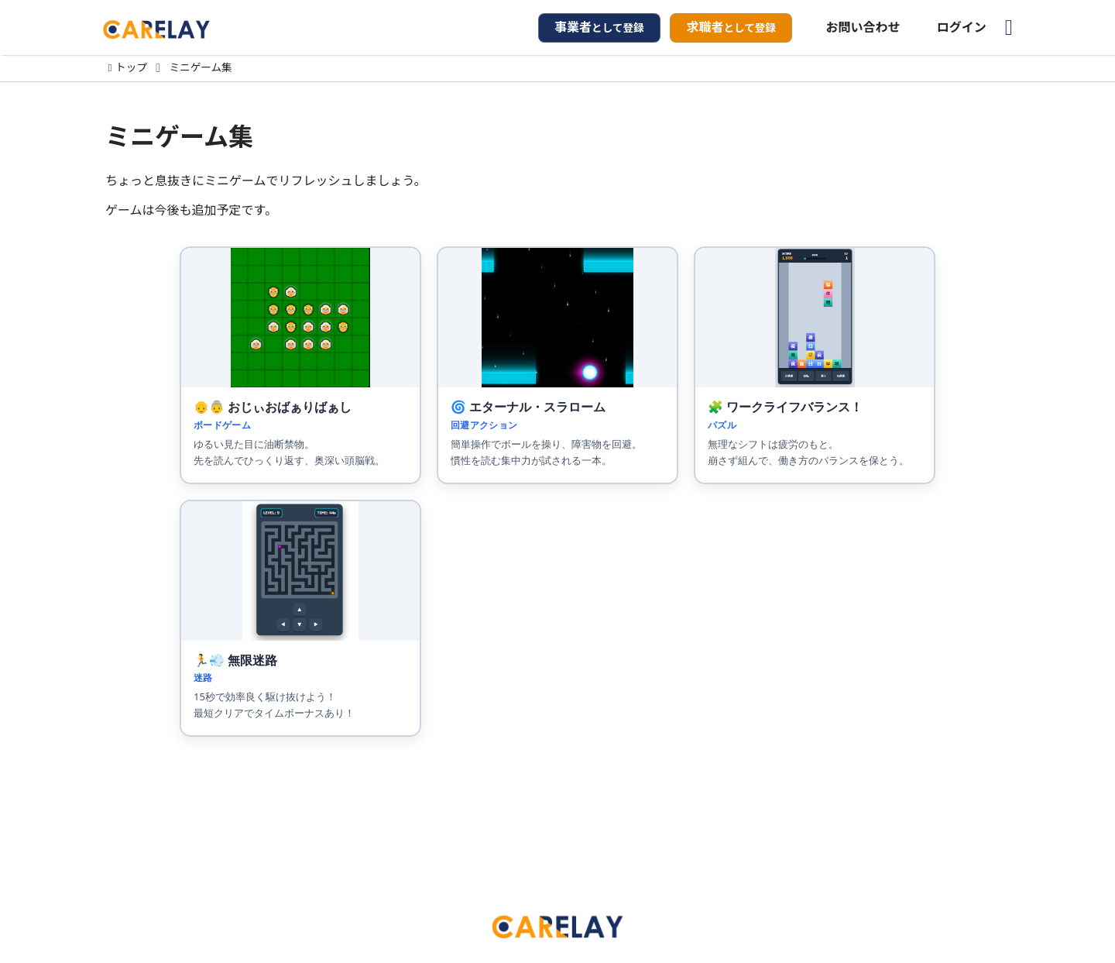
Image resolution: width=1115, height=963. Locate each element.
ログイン (961, 27)
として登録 (599, 27)
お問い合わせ (863, 27)
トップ (131, 68)
